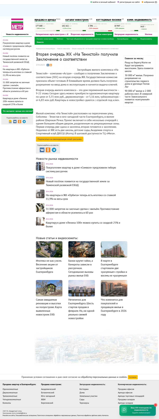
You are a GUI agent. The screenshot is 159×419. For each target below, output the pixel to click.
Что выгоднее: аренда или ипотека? (18, 111)
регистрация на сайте (128, 2)
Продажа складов (126, 399)
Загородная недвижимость (126, 34)
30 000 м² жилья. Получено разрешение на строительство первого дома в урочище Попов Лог (139, 81)
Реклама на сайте (9, 415)
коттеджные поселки (108, 19)
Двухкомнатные (10, 392)
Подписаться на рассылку (60, 139)
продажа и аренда (45, 19)
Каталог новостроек (45, 39)
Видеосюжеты (146, 39)
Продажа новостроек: (51, 384)
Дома (82, 392)
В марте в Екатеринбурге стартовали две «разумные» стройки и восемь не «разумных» (114, 268)
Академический (48, 389)
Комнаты (7, 403)
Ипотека (148, 34)
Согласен (132, 377)
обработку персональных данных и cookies (104, 376)
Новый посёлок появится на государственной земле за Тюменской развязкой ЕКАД (16, 59)
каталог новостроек (77, 19)
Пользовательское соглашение (26, 415)
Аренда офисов (125, 392)
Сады (82, 399)
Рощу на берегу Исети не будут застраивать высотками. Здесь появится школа (139, 67)
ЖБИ (43, 399)
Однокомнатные (10, 389)
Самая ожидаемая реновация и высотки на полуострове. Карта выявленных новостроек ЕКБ (49, 307)
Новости (40, 42)
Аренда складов (125, 403)
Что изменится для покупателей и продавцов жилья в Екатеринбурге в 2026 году (114, 307)
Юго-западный (48, 396)
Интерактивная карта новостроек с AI (52, 34)
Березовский (47, 403)
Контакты (105, 415)
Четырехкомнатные (12, 399)
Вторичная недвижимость (82, 34)
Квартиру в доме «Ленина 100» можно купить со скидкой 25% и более (15, 101)
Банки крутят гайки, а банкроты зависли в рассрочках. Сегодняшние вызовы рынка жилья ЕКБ (80, 268)
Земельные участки (88, 396)
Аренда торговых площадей (131, 396)
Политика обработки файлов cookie (89, 415)
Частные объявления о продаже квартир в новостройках (90, 39)
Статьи (134, 39)
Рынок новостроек (104, 34)
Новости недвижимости (17, 34)
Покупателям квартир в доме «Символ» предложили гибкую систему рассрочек (17, 46)
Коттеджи (84, 389)
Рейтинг (60, 39)
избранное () (149, 2)
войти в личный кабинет (103, 2)
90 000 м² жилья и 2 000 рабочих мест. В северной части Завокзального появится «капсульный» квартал (138, 96)
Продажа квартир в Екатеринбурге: (19, 384)
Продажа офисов (126, 389)
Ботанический (47, 392)
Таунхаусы (84, 403)
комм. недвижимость (139, 19)
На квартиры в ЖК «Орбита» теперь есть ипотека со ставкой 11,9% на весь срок (17, 72)
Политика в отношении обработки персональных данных (56, 415)
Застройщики (122, 39)
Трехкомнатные (10, 396)
